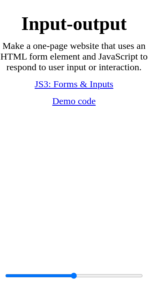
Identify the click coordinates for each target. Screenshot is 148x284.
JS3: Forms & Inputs (74, 84)
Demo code (74, 101)
